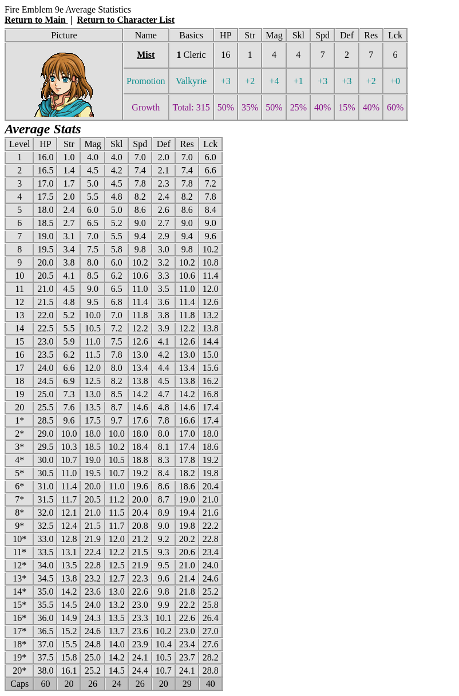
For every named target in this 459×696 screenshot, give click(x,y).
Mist (146, 55)
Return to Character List (126, 20)
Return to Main (36, 20)
